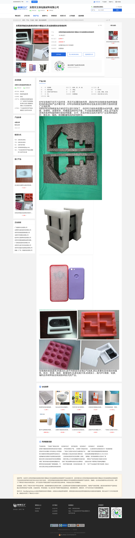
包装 (36, 20)
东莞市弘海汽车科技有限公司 (23, 245)
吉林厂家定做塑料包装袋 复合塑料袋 (72, 461)
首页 (23, 20)
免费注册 (34, 1)
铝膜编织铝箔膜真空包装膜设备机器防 (50, 456)
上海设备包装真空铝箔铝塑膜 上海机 (73, 456)
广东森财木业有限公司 (21, 227)
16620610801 (75, 54)
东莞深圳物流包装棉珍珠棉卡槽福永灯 (115, 41)
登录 (27, 1)
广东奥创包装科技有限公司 (22, 242)
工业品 (32, 20)
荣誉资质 (54, 15)
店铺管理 (37, 508)
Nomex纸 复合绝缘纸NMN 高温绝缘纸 (66, 407)
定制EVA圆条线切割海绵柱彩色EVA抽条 (67, 429)
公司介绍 (27, 15)
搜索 (117, 10)
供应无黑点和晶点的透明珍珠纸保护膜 (50, 466)
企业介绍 (54, 508)
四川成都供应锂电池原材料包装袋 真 (49, 454)
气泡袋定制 (42, 446)
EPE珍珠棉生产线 (69, 449)
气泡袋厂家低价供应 (53, 446)
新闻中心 (45, 15)
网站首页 (17, 15)
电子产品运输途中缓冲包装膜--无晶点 (98, 464)
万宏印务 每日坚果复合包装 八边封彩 (82, 407)
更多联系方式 (89, 54)
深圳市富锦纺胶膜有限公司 (22, 232)
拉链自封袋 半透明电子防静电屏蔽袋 (95, 461)
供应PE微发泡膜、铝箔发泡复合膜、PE (74, 464)
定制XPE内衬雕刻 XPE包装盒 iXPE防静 (100, 429)
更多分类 (17, 128)
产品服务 (104, 1)
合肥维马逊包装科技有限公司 (23, 230)
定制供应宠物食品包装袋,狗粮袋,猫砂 (99, 407)
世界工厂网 (21, 509)
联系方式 (63, 15)
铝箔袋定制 (100, 446)
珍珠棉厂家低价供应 (82, 449)
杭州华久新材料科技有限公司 (23, 237)
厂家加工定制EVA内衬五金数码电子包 (115, 429)
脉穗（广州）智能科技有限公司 (23, 250)
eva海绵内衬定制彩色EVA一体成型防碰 (83, 429)
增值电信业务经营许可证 (64, 529)
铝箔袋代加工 (65, 446)
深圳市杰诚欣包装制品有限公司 (23, 247)
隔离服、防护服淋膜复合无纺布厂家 (96, 456)
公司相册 (72, 15)
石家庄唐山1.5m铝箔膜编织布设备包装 (74, 459)
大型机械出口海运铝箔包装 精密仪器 (72, 454)
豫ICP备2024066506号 (79, 532)
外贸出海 (97, 2)
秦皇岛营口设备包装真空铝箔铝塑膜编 (50, 459)
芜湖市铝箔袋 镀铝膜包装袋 (47, 407)
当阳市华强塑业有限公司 (22, 235)
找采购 (37, 511)
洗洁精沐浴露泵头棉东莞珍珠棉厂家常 (115, 57)
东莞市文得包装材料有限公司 (44, 7)
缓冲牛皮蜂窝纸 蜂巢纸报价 (47, 429)
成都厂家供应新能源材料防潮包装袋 (98, 451)
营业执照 (54, 513)
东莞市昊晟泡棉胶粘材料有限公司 (24, 240)
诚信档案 (81, 15)
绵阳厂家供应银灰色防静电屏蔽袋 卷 (49, 461)
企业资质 (54, 511)
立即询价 (58, 54)
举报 (101, 25)
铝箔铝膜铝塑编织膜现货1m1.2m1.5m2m (96, 454)
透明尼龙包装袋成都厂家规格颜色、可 (50, 464)
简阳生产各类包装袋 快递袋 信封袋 (97, 459)
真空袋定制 (74, 446)
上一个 (108, 20)
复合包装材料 (43, 20)
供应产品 (36, 15)
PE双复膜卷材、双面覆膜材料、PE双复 (116, 407)
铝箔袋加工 (83, 446)
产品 (27, 20)
